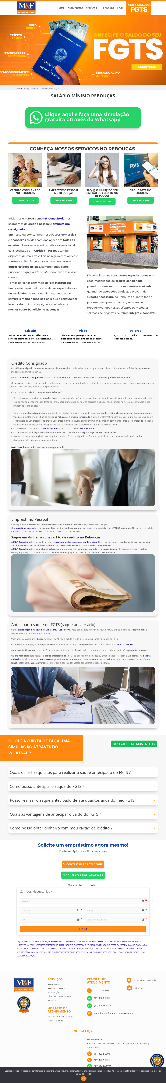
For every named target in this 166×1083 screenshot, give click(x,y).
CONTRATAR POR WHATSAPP (84, 875)
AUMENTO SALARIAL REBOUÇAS (36, 941)
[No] (162, 1075)
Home (61, 8)
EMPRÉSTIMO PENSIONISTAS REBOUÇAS (92, 945)
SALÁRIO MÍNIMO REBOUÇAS (99, 952)
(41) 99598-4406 (102, 1005)
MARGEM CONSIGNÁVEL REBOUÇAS (101, 948)
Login (120, 8)
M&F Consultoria (20, 447)
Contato (108, 8)
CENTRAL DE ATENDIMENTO (132, 744)
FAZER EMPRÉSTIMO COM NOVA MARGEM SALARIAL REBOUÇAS (55, 948)
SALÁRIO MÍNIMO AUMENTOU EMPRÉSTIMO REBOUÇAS (60, 952)
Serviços (91, 8)
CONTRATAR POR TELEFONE (84, 864)
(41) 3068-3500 (102, 997)
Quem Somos (75, 8)
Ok (83, 1078)
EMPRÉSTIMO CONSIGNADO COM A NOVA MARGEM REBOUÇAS (79, 941)
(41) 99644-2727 (102, 1066)
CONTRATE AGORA (25, 200)
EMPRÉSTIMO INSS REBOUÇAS (59, 945)
